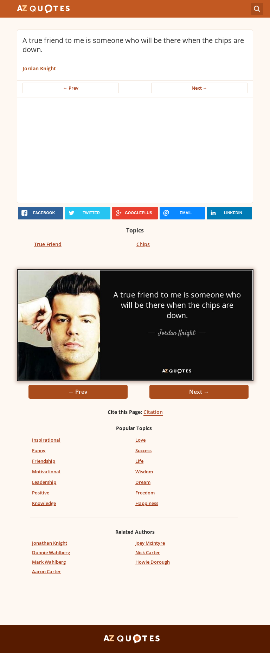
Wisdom (144, 471)
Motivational (46, 471)
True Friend (48, 244)
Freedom (145, 492)
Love (140, 440)
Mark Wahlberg (49, 562)
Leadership (44, 482)
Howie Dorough (152, 562)
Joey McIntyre (150, 543)
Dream (142, 482)
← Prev (70, 88)
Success (143, 450)
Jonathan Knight (49, 543)
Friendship (43, 461)
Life (139, 461)
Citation (153, 412)
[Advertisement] (135, 150)
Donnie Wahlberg (51, 552)
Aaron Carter (46, 571)
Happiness (146, 503)
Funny (38, 450)
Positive (40, 492)
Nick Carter (147, 552)
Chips (143, 244)
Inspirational (46, 440)
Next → (199, 88)
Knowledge (44, 503)
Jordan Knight (39, 68)
